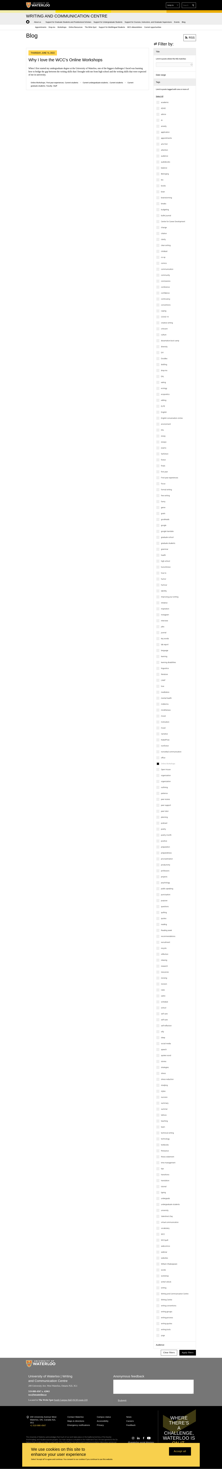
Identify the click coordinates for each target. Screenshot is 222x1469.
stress (163, 1073)
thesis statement (167, 1157)
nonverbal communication (171, 752)
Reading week (166, 930)
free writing (165, 495)
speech (164, 1049)
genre (163, 507)
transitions (165, 1175)
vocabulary (165, 1228)
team (163, 1127)
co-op (163, 257)
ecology (164, 388)
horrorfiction (166, 567)
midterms (164, 704)
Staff (55, 86)
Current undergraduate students (95, 83)
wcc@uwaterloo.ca (37, 1394)
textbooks (165, 1145)
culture (163, 335)
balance (164, 168)
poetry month (166, 835)
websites (164, 1258)
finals (163, 466)
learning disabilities (168, 662)
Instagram (165, 615)
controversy (165, 299)
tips (162, 1169)
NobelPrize (165, 740)
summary (164, 1103)
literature (164, 674)
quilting (164, 912)
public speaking (167, 889)
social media (166, 1043)
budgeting (165, 210)
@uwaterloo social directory (141, 1442)
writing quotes (166, 1323)
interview (164, 621)
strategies (165, 1067)
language (164, 650)
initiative (164, 603)
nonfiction (165, 746)
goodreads (165, 519)
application (165, 132)
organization (166, 781)
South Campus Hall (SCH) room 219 (70, 1400)
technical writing (167, 1133)
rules (163, 990)
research (164, 966)
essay (163, 436)
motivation (165, 722)
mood (163, 716)
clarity (163, 239)
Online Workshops (168, 764)
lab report (164, 644)
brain (163, 192)
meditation (165, 692)
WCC (163, 1234)
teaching (164, 1121)
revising (164, 978)
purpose (164, 900)
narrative (164, 734)
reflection (164, 954)
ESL (162, 430)
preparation (165, 847)
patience (164, 793)
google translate (167, 531)
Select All (159, 96)
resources (165, 972)
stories (163, 1061)
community (165, 275)
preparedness (166, 853)
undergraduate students (170, 1204)
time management (168, 1163)
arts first (164, 144)
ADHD (163, 108)
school (163, 1008)
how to (163, 573)
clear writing (165, 245)
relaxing (164, 960)
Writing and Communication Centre (174, 1294)
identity (164, 591)
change (164, 227)
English (164, 412)
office (163, 758)
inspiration (165, 609)
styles (163, 1091)
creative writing (167, 323)
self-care (164, 1020)
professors (165, 871)
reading (164, 924)
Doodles (164, 358)
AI (162, 120)
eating (163, 382)
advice (163, 114)
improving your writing (169, 597)
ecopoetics (165, 394)
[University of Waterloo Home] (38, 5)
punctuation (165, 895)
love (162, 686)
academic (165, 102)
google (163, 525)
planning (164, 817)
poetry (163, 829)
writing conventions (168, 1306)
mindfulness (166, 710)
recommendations (168, 936)
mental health (166, 698)
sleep (163, 1037)
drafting (164, 364)
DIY (162, 353)
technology (165, 1139)
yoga (163, 1335)
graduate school (167, 537)
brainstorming (166, 198)
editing (163, 400)
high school (165, 561)
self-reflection (166, 1026)
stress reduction (167, 1079)
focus (163, 484)
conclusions (165, 281)
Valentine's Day (167, 1216)
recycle (163, 948)
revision (164, 984)
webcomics (165, 1246)
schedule (164, 1002)
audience (164, 156)
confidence (165, 293)
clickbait (164, 251)
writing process (167, 1318)
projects (164, 877)
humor (163, 579)
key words (165, 638)
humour (164, 585)
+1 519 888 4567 (38, 1425)
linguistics (165, 668)
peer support (166, 805)
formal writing (166, 490)
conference (165, 287)
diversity (164, 347)
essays (163, 442)
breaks (163, 204)
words (163, 1270)
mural (163, 728)
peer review (165, 799)
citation (164, 233)
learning (164, 656)
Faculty (49, 86)
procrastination (167, 859)
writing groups (166, 1312)
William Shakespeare (169, 1264)
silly (162, 1032)
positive (164, 841)
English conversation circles (172, 418)
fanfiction (164, 454)
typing (163, 1192)
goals (163, 513)
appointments (166, 138)
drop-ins (164, 370)
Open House (166, 769)
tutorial (163, 1186)
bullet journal (166, 215)
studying (164, 1085)
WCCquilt (164, 1240)
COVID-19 (165, 317)
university (164, 1210)
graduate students (168, 543)
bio (162, 180)
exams (163, 448)
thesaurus (165, 1151)
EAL (162, 376)
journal (163, 633)
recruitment (165, 942)
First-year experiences (169, 478)
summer (164, 1109)
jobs (162, 627)
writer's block (166, 1282)
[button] (172, 5)
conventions (165, 305)
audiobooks (165, 162)
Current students (71, 83)
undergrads (165, 1198)
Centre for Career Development (173, 221)
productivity (165, 865)
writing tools (166, 1329)
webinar (164, 1252)
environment (166, 424)
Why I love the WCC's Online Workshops (65, 60)
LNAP (163, 680)
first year (164, 472)
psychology (165, 883)
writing (163, 1288)
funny (163, 501)
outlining (164, 787)
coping (163, 311)
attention (164, 150)
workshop (165, 1276)
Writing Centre (166, 1300)
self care (164, 1014)
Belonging (165, 174)
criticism (164, 329)
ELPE (163, 406)
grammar (164, 549)
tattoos (163, 1115)
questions (165, 906)
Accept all (180, 1451)
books (163, 186)
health (163, 555)
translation (165, 1180)
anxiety (163, 126)
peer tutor (165, 811)
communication (167, 269)
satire (163, 996)
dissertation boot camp (170, 341)
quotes (163, 918)
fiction (163, 460)
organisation (166, 775)
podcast (164, 823)
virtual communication (170, 1222)
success (164, 1097)
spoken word (166, 1055)
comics (164, 263)
